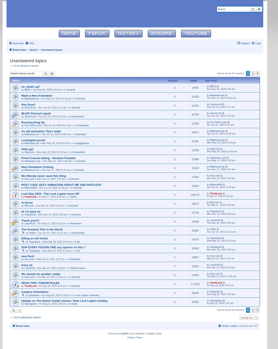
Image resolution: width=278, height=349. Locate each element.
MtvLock (29, 205)
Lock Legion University (87, 295)
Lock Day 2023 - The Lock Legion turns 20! (50, 193)
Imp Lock (29, 179)
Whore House (78, 268)
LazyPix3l (30, 223)
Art (78, 241)
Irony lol (26, 265)
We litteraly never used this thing (43, 176)
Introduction (77, 116)
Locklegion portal (33, 140)
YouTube (196, 34)
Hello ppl (27, 149)
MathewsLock (32, 98)
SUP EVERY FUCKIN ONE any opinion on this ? (53, 247)
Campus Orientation (35, 292)
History (128, 34)
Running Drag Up (33, 122)
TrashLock (30, 196)
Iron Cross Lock (33, 125)
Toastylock (30, 214)
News (74, 196)
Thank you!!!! (30, 220)
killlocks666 (31, 187)
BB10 (27, 89)
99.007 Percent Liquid (36, 113)
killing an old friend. (34, 238)
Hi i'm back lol (30, 211)
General (70, 89)
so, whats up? (30, 86)
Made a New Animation (36, 95)
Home (69, 34)
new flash (27, 256)
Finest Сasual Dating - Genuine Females (48, 158)
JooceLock (30, 107)
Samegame (31, 303)
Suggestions (82, 143)
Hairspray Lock (32, 161)
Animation (81, 134)
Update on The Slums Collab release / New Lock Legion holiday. (64, 300)
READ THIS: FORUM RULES (40, 283)
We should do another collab (40, 274)
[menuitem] (29, 43)
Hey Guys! (28, 104)
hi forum (27, 202)
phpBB (123, 333)
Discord (161, 34)
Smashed (34, 295)
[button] (258, 73)
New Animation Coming (37, 167)
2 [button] (253, 74)
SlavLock (29, 152)
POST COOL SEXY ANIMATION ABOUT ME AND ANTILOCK (61, 184)
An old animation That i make (41, 131)
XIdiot (32, 233)
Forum (97, 34)
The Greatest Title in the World (42, 229)
